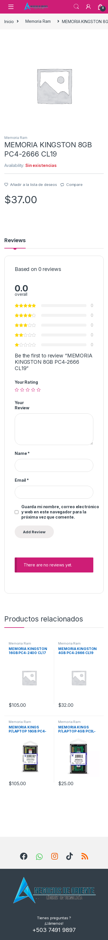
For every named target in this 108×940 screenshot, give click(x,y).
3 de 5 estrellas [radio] (28, 390)
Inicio (9, 21)
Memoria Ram (37, 21)
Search (76, 6)
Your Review (22, 405)
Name (22, 453)
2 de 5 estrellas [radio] (22, 390)
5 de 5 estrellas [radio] (39, 390)
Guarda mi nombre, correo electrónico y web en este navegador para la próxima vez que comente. (60, 511)
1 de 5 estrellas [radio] (17, 390)
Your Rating (26, 382)
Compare (74, 184)
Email (22, 480)
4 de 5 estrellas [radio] (33, 390)
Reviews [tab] (15, 240)
